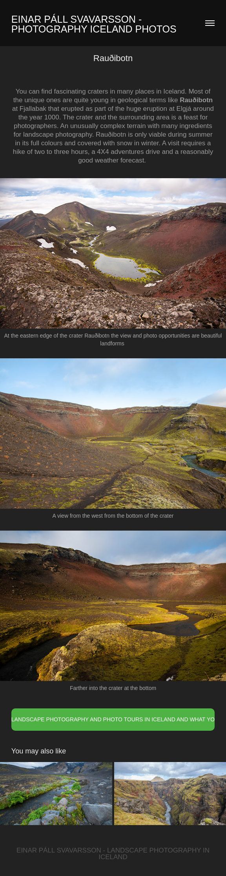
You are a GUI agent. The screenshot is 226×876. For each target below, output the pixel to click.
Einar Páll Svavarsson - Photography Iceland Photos (94, 24)
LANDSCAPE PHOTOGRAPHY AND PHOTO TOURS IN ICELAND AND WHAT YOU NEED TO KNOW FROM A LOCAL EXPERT (113, 719)
